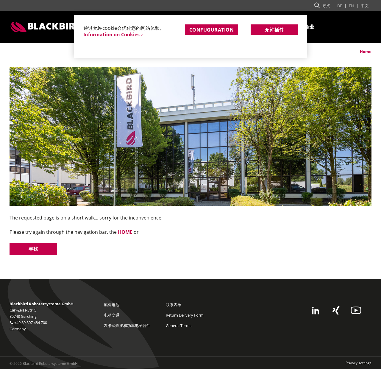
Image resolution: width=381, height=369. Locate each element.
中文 (364, 5)
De (339, 5)
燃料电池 (111, 304)
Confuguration (211, 30)
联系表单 (173, 304)
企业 (310, 27)
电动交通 (111, 315)
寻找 (33, 249)
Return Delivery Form (185, 315)
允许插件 (274, 30)
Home (365, 51)
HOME (125, 232)
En (351, 5)
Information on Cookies (111, 34)
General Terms (178, 325)
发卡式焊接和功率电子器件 (127, 325)
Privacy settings (358, 362)
